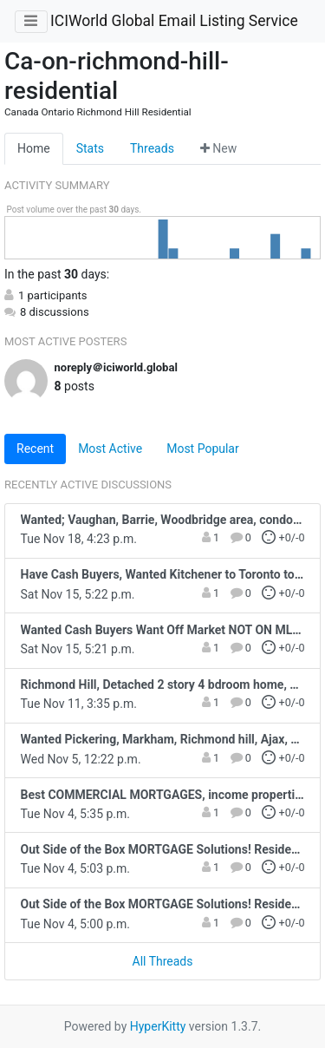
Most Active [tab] (110, 448)
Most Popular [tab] (202, 448)
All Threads (163, 961)
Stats (90, 148)
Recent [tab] (35, 448)
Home (33, 148)
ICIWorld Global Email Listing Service (174, 20)
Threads (152, 148)
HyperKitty (158, 1026)
